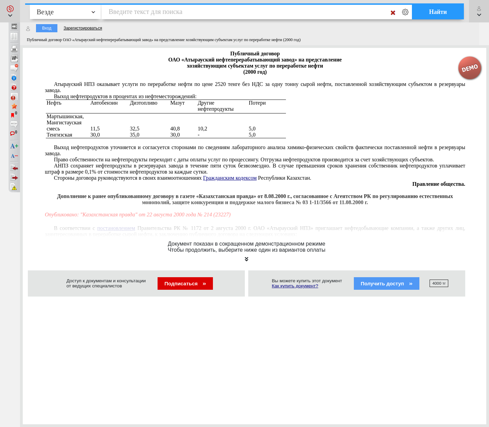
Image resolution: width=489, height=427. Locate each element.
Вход (46, 28)
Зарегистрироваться (83, 28)
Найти (438, 11)
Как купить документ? (295, 285)
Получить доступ (387, 283)
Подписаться (185, 283)
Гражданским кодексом (230, 178)
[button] (10, 11)
